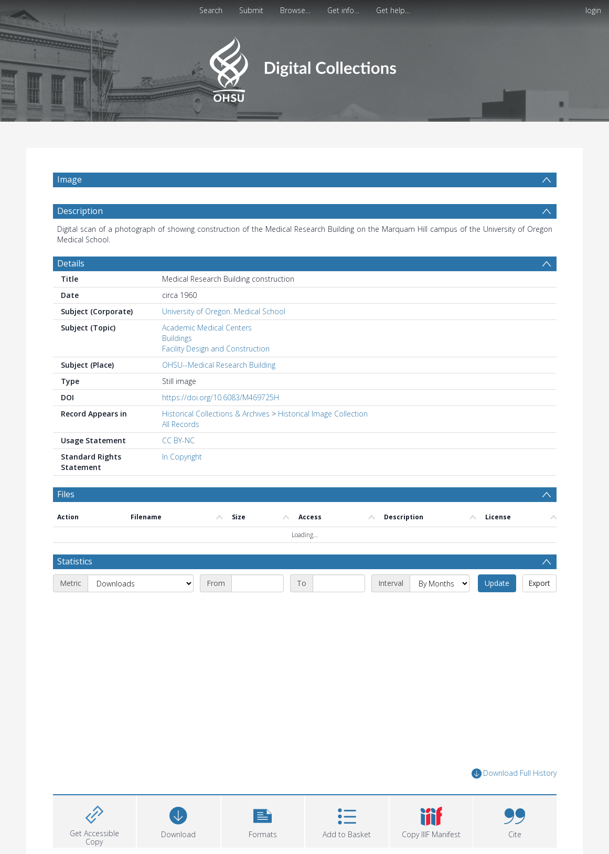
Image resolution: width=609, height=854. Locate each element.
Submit (251, 10)
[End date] (339, 583)
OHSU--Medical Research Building (218, 365)
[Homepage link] (304, 66)
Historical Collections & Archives (216, 414)
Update (497, 583)
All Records (180, 424)
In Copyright (182, 457)
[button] (263, 820)
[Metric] (141, 583)
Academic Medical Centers (207, 328)
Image (69, 179)
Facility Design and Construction (216, 349)
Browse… (295, 10)
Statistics (74, 561)
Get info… (343, 10)
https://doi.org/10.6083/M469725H (220, 397)
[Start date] (257, 583)
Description (80, 211)
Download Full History (514, 773)
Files (65, 494)
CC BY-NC (178, 440)
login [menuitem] (593, 10)
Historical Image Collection (323, 414)
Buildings (177, 338)
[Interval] (439, 583)
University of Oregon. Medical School (223, 311)
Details (70, 263)
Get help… (393, 10)
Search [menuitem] (210, 10)
